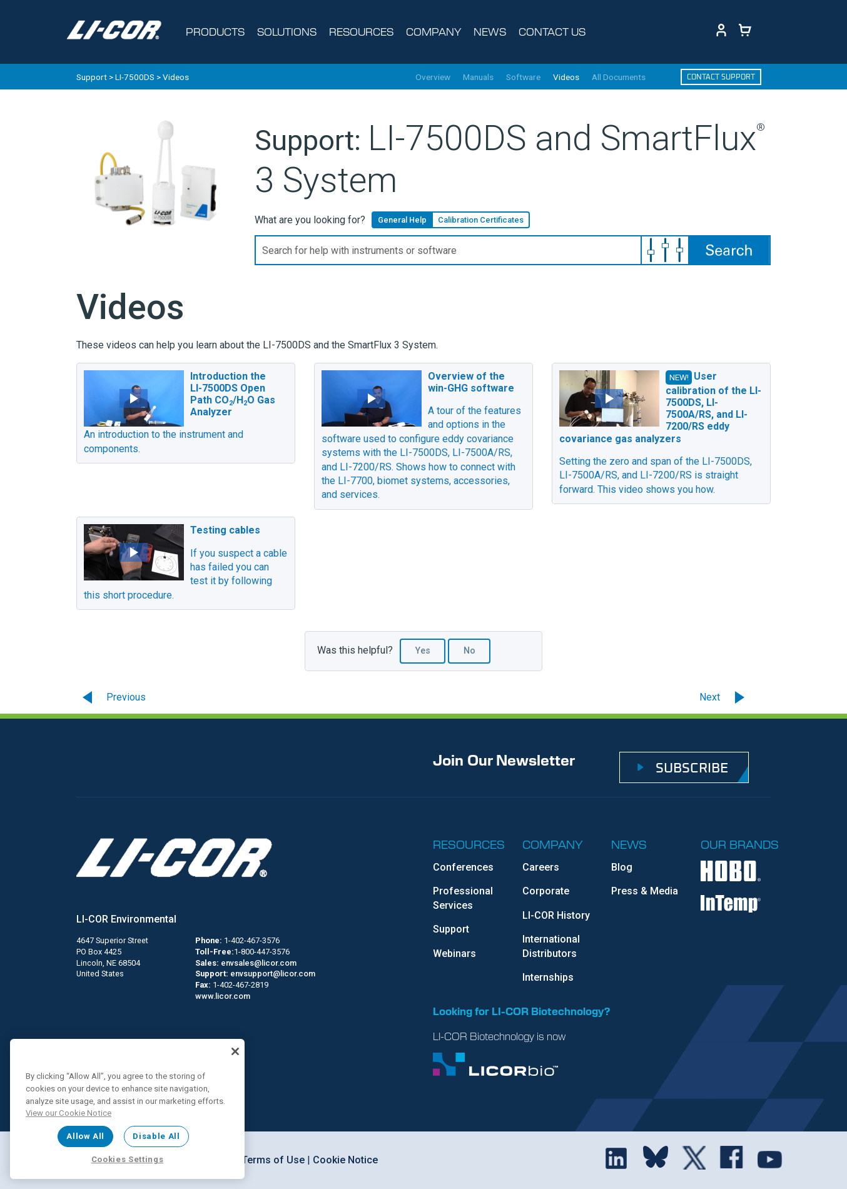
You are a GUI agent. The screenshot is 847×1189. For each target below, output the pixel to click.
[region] (127, 1109)
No (469, 650)
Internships (548, 977)
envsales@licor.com (259, 963)
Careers (540, 867)
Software (523, 77)
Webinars (454, 953)
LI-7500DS (135, 77)
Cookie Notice (344, 1160)
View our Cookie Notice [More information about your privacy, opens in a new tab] (68, 1113)
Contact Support (721, 77)
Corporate (545, 891)
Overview (432, 77)
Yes (422, 650)
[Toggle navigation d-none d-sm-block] (219, 32)
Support (91, 77)
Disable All (156, 1136)
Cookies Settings (127, 1159)
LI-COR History (556, 915)
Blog (621, 867)
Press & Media (644, 891)
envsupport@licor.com (272, 973)
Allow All (85, 1136)
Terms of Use (272, 1160)
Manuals (478, 77)
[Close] (235, 1051)
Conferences (463, 867)
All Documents (619, 77)
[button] (665, 250)
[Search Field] (513, 250)
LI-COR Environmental (126, 919)
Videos (566, 77)
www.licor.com (222, 996)
